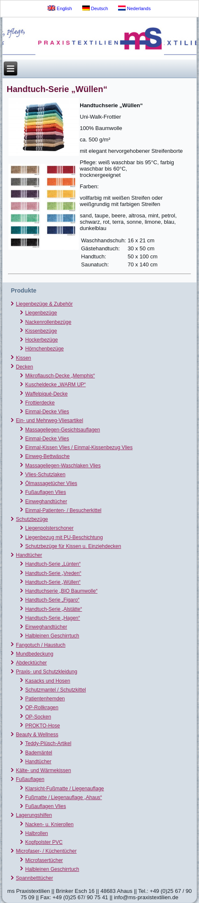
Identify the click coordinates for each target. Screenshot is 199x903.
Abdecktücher (31, 663)
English (60, 8)
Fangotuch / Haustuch (40, 645)
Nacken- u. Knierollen (49, 824)
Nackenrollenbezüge (48, 322)
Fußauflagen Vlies (45, 492)
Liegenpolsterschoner (49, 528)
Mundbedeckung (35, 654)
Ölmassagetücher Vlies (51, 483)
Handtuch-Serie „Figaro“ (52, 600)
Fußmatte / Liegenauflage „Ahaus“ (63, 797)
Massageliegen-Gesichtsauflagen (62, 430)
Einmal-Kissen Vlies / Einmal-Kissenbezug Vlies (79, 447)
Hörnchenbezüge (44, 349)
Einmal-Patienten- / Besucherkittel (63, 510)
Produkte (24, 290)
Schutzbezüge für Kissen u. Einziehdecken (73, 546)
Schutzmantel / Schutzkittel (55, 690)
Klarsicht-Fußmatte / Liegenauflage (64, 789)
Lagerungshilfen (34, 815)
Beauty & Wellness (37, 735)
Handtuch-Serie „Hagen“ (52, 618)
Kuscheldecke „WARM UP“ (55, 385)
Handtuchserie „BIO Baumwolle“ (61, 591)
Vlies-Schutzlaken (45, 474)
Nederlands (134, 8)
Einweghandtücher (46, 501)
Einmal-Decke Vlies (47, 412)
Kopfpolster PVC (44, 842)
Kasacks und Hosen (47, 681)
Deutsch (95, 8)
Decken (24, 367)
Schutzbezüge (32, 519)
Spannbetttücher (34, 878)
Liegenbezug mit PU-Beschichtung (64, 537)
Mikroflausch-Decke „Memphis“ (60, 376)
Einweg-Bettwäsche (47, 456)
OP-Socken (38, 717)
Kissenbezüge (41, 331)
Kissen (23, 358)
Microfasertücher (44, 860)
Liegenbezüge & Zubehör (44, 304)
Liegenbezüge (41, 313)
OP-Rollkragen (42, 707)
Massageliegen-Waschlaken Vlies (63, 466)
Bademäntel (38, 753)
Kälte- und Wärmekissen (43, 770)
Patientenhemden (45, 699)
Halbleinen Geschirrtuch (52, 636)
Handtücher (29, 555)
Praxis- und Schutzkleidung (46, 672)
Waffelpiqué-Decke (46, 394)
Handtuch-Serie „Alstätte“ (53, 609)
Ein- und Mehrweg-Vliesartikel (49, 420)
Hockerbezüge (41, 340)
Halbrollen (36, 833)
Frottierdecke (40, 403)
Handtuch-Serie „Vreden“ (53, 573)
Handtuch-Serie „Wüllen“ (53, 582)
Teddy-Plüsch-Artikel (48, 743)
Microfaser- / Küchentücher (46, 851)
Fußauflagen (30, 779)
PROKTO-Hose (42, 726)
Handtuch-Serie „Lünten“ (53, 564)
